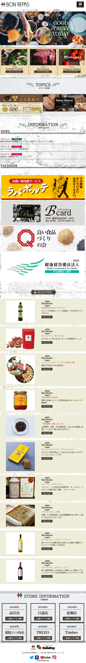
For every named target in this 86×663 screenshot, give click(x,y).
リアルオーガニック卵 (50, 512)
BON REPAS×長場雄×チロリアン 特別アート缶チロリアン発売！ (28, 141)
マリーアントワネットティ (52, 484)
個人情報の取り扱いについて (53, 652)
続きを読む (47, 317)
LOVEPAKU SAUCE (49, 397)
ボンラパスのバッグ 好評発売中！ (15, 149)
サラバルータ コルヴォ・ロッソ (55, 567)
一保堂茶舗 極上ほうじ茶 (52, 424)
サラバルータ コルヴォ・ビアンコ (55, 539)
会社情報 (26, 652)
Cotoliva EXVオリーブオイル (53, 308)
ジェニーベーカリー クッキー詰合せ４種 (58, 362)
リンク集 (40, 652)
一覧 (83, 131)
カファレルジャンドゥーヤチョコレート (57, 449)
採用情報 (33, 652)
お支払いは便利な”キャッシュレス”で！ (17, 156)
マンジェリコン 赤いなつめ (52, 336)
